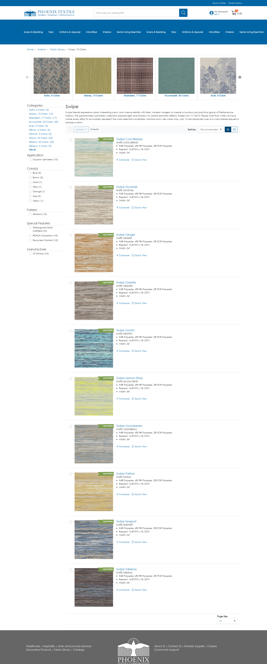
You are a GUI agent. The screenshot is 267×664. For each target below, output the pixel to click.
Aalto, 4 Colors (52, 95)
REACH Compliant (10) (45, 235)
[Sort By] (211, 129)
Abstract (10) (40, 214)
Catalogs (78, 649)
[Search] (183, 13)
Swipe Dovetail (126, 187)
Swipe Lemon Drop (129, 378)
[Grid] (234, 129)
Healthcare (33, 646)
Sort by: (192, 129)
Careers (212, 646)
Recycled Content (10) (45, 240)
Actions (80, 129)
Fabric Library (57, 49)
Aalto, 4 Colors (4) (39, 109)
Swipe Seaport (126, 521)
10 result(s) (94, 129)
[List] (228, 129)
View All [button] (32, 149)
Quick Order (219, 3)
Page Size (222, 616)
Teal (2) (37, 196)
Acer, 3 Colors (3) (38, 125)
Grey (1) (37, 186)
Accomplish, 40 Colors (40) (43, 121)
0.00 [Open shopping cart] (239, 13)
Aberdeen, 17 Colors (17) (43, 117)
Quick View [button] (139, 159)
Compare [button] (122, 159)
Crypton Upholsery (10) (45, 159)
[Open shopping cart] (234, 13)
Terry (51, 32)
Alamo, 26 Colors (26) (41, 137)
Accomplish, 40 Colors (176, 95)
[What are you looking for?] (136, 13)
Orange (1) (39, 191)
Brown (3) (38, 177)
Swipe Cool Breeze (129, 139)
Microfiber (91, 32)
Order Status (235, 3)
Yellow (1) (38, 200)
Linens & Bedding (33, 32)
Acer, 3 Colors (218, 95)
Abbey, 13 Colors (93, 95)
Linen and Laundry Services (74, 646)
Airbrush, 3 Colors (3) (40, 133)
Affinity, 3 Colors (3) (39, 129)
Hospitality (49, 646)
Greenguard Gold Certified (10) (43, 229)
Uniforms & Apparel (69, 32)
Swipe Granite (126, 282)
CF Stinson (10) (41, 253)
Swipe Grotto (125, 330)
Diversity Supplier (194, 646)
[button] (221, 12)
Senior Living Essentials (129, 32)
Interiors (107, 32)
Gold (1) (37, 182)
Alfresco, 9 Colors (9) (40, 145)
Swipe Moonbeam (129, 425)
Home (30, 49)
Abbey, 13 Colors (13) (41, 113)
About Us (159, 646)
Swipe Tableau (126, 569)
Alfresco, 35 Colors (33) (41, 141)
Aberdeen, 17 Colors (135, 95)
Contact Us (174, 646)
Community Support (166, 649)
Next (239, 77)
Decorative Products (38, 649)
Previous (27, 77)
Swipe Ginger (125, 234)
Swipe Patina (125, 473)
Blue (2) (37, 172)
